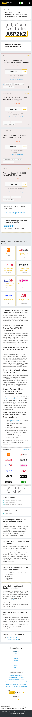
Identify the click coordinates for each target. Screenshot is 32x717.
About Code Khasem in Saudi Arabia (16, 684)
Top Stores (7, 450)
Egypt (16, 665)
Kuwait (16, 656)
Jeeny (23, 288)
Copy (25, 71)
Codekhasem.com (15, 420)
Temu (8, 255)
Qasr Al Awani (8, 272)
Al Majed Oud (23, 272)
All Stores (9, 9)
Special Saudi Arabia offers (16, 677)
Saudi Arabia (16, 651)
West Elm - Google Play (12, 639)
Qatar (16, 663)
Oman (16, 660)
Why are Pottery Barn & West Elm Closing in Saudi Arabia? (15, 212)
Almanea (8, 288)
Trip (8, 303)
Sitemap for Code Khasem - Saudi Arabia (16, 682)
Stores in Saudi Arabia (16, 675)
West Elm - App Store (12, 637)
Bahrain (16, 658)
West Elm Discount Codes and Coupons (14, 398)
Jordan (16, 667)
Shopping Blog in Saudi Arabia (16, 679)
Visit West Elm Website (16, 79)
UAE (16, 653)
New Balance (24, 303)
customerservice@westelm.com (12, 600)
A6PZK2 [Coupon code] (13, 71)
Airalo (23, 257)
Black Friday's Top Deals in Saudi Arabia (16, 686)
